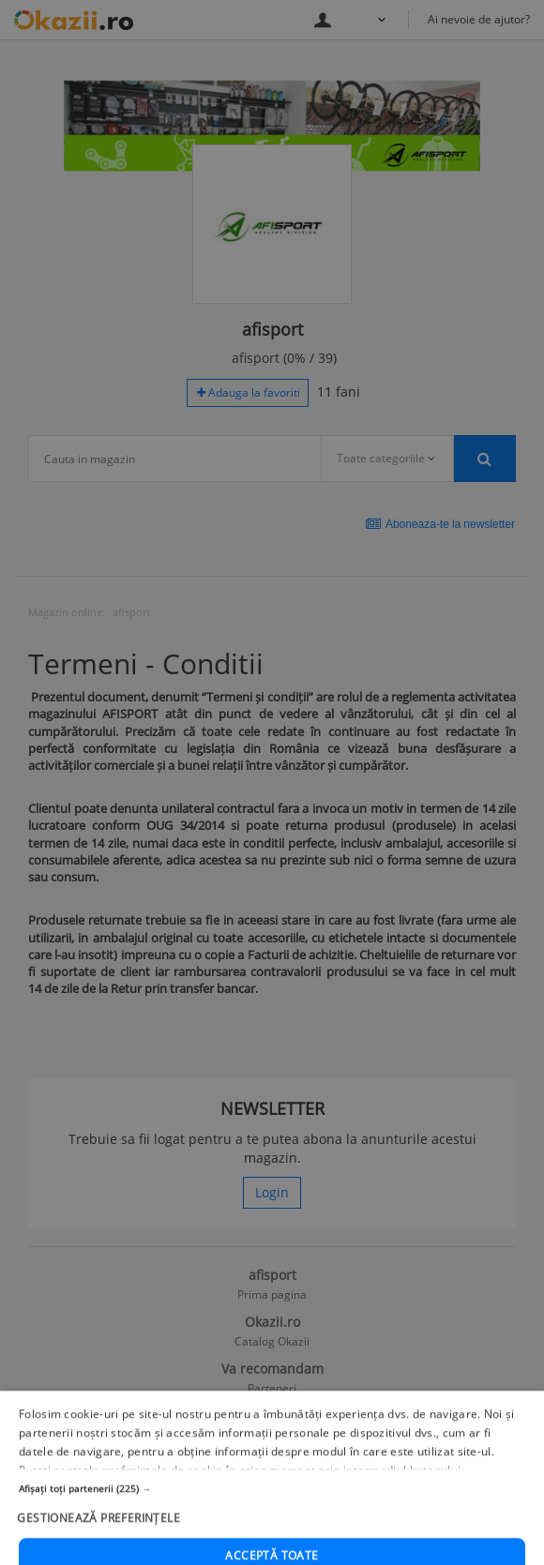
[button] (272, 1524)
